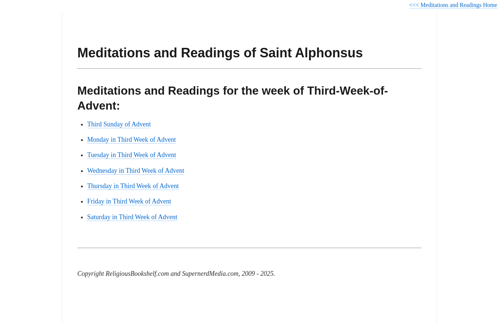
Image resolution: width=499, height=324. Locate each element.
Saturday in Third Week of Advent (132, 217)
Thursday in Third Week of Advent (133, 186)
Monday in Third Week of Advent (131, 139)
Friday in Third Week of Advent (129, 201)
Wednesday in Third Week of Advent (135, 170)
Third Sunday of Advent (119, 124)
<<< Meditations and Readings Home (453, 5)
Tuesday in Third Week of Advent (131, 155)
